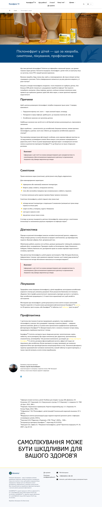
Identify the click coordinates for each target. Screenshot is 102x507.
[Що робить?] (43, 2)
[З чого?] (52, 2)
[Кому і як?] (61, 2)
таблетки (65, 307)
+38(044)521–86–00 (66, 476)
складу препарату (75, 339)
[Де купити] (51, 6)
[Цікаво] (71, 2)
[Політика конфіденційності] (49, 476)
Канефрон (23, 341)
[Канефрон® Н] (31, 2)
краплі (77, 305)
